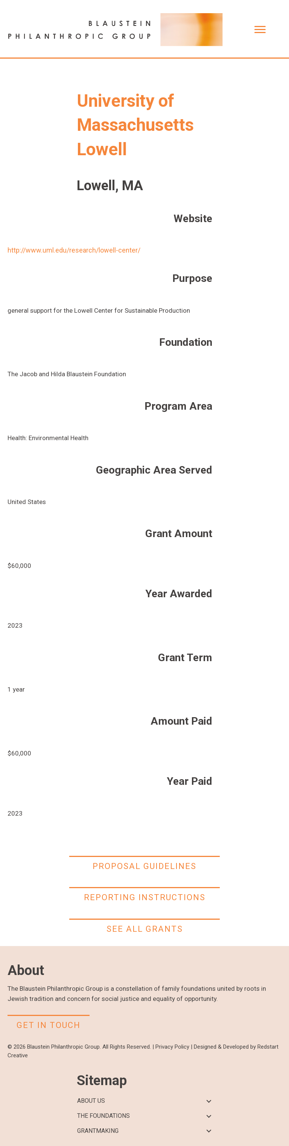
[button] (208, 1101)
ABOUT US (91, 1100)
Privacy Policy (172, 1046)
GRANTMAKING (98, 1130)
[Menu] (260, 29)
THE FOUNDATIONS (103, 1115)
